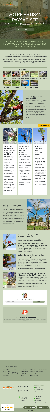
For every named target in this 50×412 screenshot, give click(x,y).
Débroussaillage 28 (39, 394)
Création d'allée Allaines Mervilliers (6, 370)
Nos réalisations (25, 29)
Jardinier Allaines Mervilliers (24, 374)
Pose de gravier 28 (39, 391)
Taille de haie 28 (38, 396)
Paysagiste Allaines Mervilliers (43, 370)
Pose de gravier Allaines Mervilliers (24, 370)
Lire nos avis (7, 409)
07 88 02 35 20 (43, 407)
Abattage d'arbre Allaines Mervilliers (34, 374)
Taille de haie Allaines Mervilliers (34, 370)
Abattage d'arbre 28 (39, 389)
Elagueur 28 (37, 387)
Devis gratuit (44, 125)
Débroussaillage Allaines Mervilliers (15, 373)
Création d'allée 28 (39, 405)
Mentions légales (27, 410)
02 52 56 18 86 (29, 407)
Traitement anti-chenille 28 (40, 402)
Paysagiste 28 (38, 400)
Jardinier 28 (37, 398)
